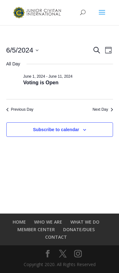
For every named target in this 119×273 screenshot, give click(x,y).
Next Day (102, 109)
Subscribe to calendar (56, 129)
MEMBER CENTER (36, 229)
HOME (19, 222)
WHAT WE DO (84, 222)
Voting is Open (41, 82)
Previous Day (19, 109)
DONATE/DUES (79, 229)
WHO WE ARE (48, 222)
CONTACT (56, 237)
